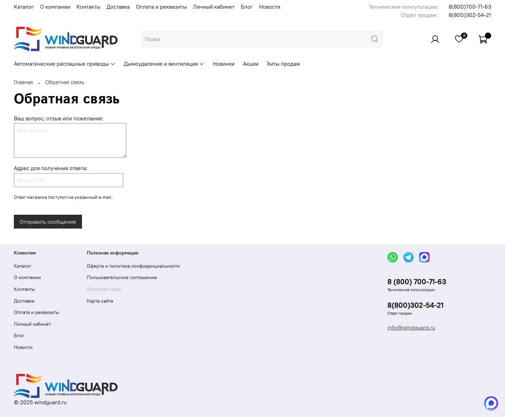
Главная (23, 81)
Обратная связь (104, 289)
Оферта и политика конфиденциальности (133, 266)
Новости (269, 6)
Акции (250, 63)
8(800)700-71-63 (470, 6)
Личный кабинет (214, 6)
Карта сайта (100, 301)
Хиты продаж (283, 63)
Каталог (24, 6)
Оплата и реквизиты (161, 6)
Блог (247, 6)
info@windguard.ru (411, 327)
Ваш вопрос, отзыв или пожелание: (58, 118)
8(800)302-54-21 (470, 14)
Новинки (224, 63)
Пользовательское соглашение (122, 277)
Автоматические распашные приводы (65, 63)
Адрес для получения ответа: (51, 168)
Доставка (118, 6)
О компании (55, 6)
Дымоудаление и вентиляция (164, 63)
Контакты (88, 6)
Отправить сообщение (48, 221)
